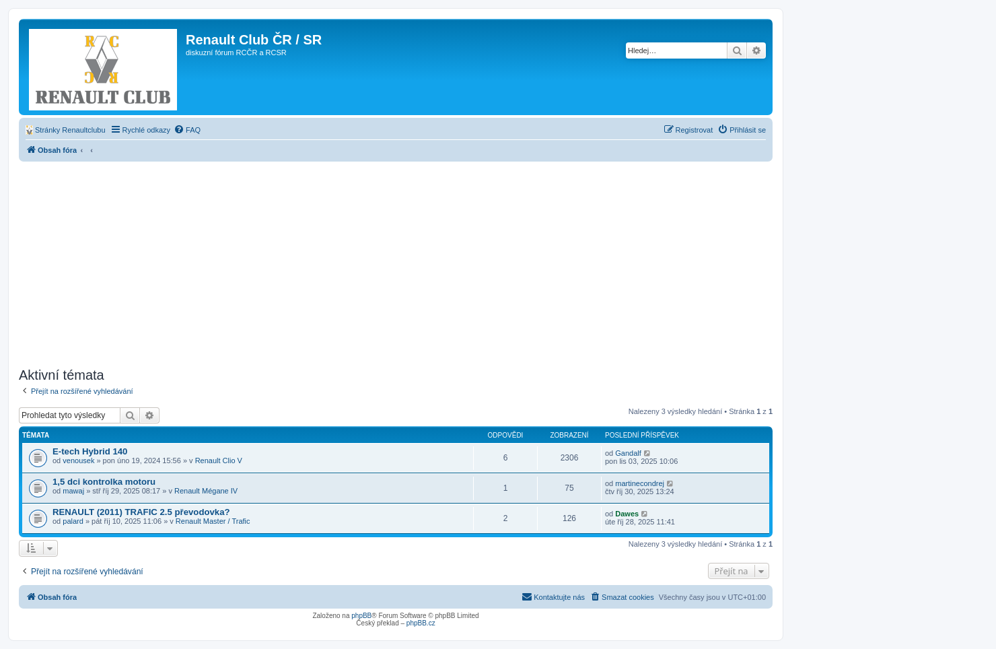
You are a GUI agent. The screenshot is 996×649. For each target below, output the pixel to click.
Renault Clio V (218, 460)
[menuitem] (66, 130)
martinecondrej (639, 483)
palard (73, 521)
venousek (78, 460)
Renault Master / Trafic (213, 521)
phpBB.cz (420, 623)
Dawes (627, 514)
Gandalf (628, 453)
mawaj (73, 491)
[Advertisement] (396, 262)
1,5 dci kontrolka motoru (103, 482)
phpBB (361, 615)
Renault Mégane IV (206, 491)
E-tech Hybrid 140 (89, 451)
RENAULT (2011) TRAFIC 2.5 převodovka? (141, 512)
